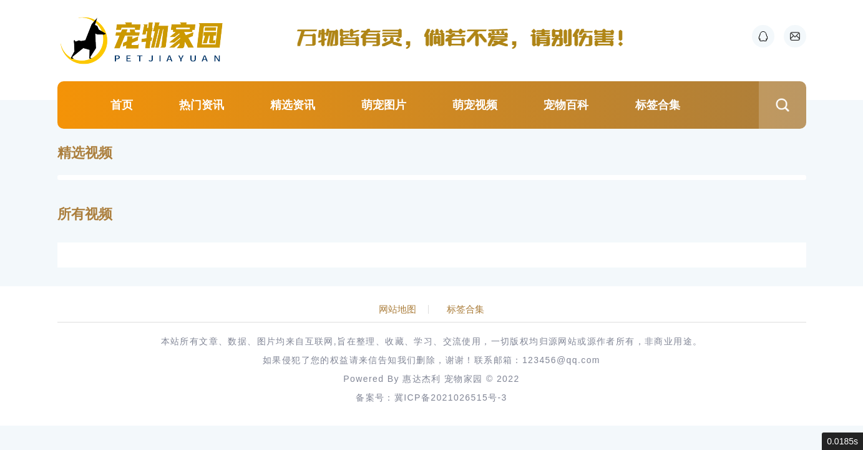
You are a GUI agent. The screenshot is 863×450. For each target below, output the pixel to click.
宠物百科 (566, 105)
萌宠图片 (383, 105)
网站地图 (397, 309)
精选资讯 (292, 105)
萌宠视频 (474, 105)
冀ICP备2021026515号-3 (450, 397)
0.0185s (842, 441)
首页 (121, 105)
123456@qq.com (561, 360)
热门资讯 (201, 105)
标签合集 (657, 105)
